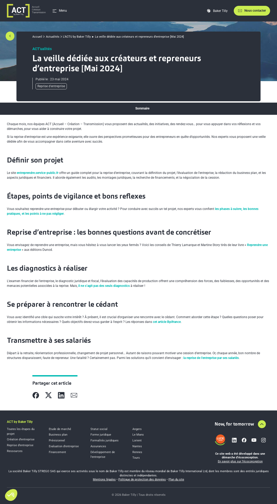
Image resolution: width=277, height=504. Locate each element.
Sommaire (142, 108)
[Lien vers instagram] (263, 440)
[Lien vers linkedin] (234, 440)
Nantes (137, 446)
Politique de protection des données (142, 479)
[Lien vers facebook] (244, 440)
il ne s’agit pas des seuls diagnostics (104, 286)
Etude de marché (60, 429)
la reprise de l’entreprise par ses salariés (211, 358)
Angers (137, 429)
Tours (136, 457)
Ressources (15, 451)
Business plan (58, 434)
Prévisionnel (57, 440)
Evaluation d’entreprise (64, 446)
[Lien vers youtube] (254, 440)
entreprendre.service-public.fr (37, 173)
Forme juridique (100, 434)
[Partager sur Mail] (74, 395)
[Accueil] (26, 10)
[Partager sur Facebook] (35, 395)
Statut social (98, 429)
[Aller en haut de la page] (262, 424)
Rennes (137, 452)
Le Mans (138, 434)
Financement (57, 452)
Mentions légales (104, 479)
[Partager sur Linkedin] (61, 395)
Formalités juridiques (104, 440)
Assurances (98, 446)
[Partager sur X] (48, 395)
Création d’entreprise (20, 439)
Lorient (137, 440)
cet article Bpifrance (167, 322)
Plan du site (176, 479)
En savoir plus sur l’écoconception (240, 461)
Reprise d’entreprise (20, 445)
